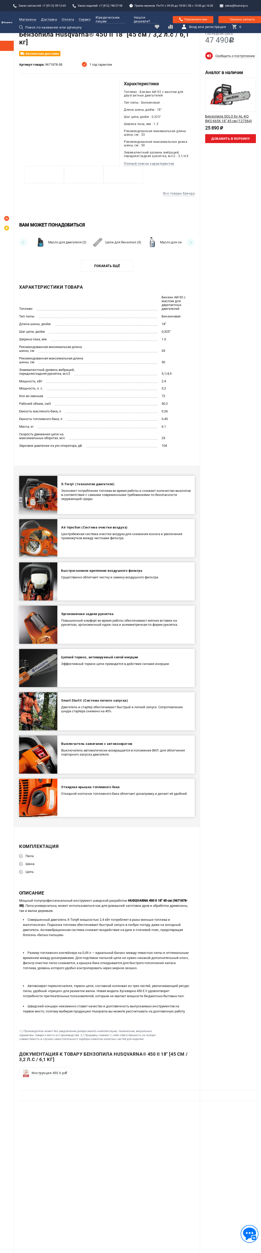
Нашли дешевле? (142, 19)
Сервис (85, 19)
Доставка (49, 19)
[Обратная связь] (249, 1234)
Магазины (27, 19)
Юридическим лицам (110, 19)
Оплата (68, 19)
